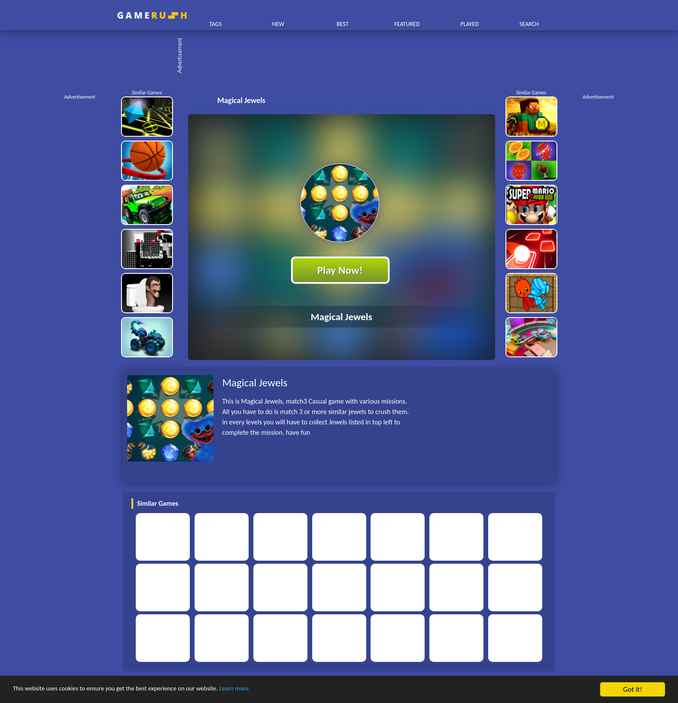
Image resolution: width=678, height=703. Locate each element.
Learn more (270, 689)
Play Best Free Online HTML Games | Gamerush (152, 15)
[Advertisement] (343, 56)
